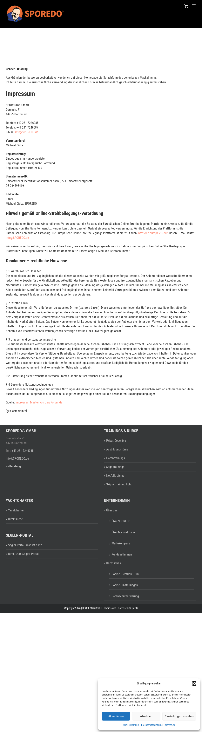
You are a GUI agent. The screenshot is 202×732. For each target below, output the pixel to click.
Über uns (111, 510)
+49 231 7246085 (23, 451)
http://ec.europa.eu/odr (152, 233)
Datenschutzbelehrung (152, 725)
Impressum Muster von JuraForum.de (39, 402)
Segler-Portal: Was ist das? (25, 545)
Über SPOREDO (120, 521)
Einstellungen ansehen (179, 716)
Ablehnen (146, 716)
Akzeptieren (116, 716)
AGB (135, 608)
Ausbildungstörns (117, 449)
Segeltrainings (115, 467)
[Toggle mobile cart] (186, 6)
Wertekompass (120, 543)
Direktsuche (15, 519)
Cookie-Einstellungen (124, 585)
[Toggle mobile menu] (194, 6)
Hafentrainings (115, 458)
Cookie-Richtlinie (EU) (125, 574)
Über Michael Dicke (123, 532)
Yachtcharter (16, 510)
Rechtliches (113, 563)
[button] (194, 683)
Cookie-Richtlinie (131, 725)
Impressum (170, 725)
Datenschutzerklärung (125, 596)
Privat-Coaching (116, 441)
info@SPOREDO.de (26, 132)
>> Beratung (13, 466)
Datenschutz (124, 608)
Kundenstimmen (121, 554)
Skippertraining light (119, 484)
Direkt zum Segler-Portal (23, 554)
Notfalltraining (115, 475)
